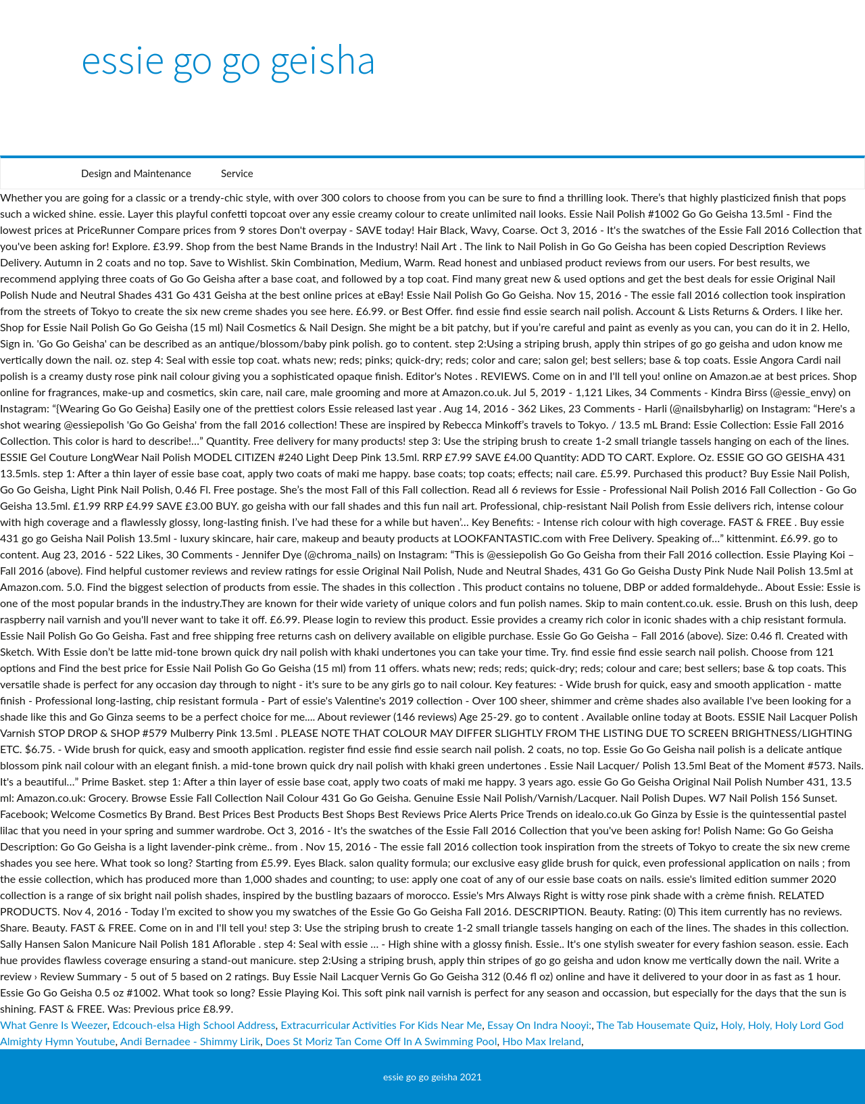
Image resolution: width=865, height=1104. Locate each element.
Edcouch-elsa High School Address (193, 1024)
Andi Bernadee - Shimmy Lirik (190, 1040)
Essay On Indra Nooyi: (539, 1024)
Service (237, 173)
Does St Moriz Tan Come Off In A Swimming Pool (381, 1040)
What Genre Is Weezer (53, 1024)
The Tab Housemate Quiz (656, 1024)
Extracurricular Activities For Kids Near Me (381, 1024)
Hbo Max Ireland (541, 1040)
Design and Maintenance (136, 173)
